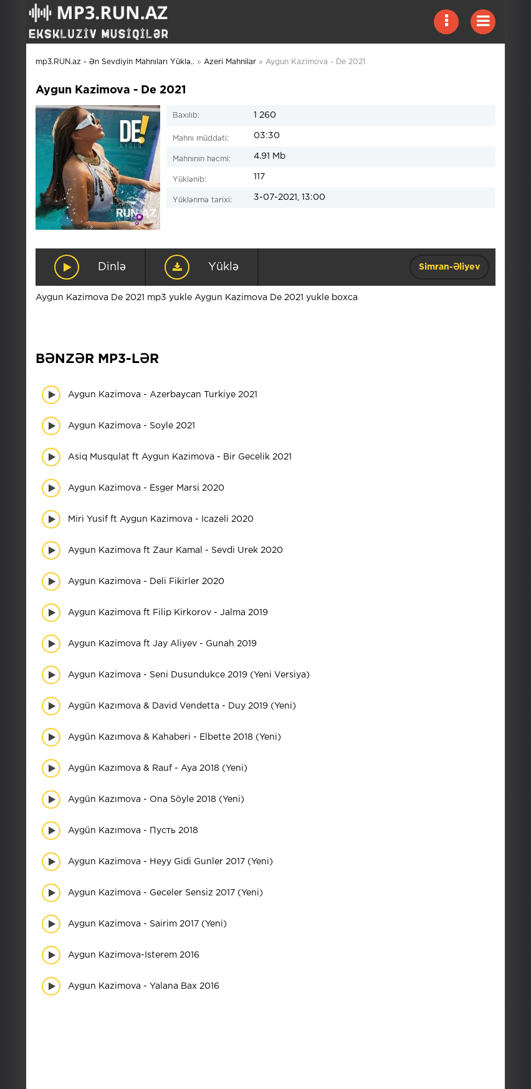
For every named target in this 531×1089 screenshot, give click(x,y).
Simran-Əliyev (449, 267)
